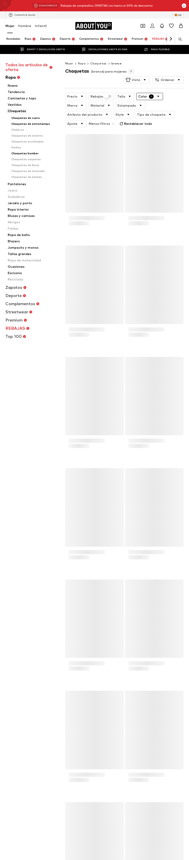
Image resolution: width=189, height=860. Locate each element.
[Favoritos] (171, 26)
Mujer (9, 26)
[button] (136, 70)
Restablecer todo (105, 113)
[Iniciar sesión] (152, 26)
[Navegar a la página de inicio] (93, 26)
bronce (116, 54)
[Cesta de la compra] (181, 26)
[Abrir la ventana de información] (184, 5)
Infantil (41, 26)
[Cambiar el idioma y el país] (178, 15)
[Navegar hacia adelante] (170, 39)
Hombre (24, 26)
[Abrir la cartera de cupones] (143, 26)
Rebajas (101, 87)
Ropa (82, 54)
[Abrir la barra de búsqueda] (178, 39)
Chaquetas (98, 54)
